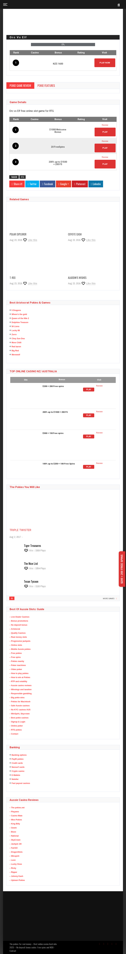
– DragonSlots (15, 852)
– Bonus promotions (18, 621)
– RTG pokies (15, 730)
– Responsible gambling (20, 693)
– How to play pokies (19, 673)
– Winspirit (14, 856)
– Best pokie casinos (19, 718)
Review (105, 125)
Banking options (19, 755)
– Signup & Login (17, 722)
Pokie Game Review (20, 85)
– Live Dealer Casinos (19, 617)
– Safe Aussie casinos (19, 706)
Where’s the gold (19, 314)
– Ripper (13, 872)
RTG (22, 177)
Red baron (16, 346)
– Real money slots (18, 637)
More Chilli (16, 342)
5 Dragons (16, 310)
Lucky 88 (16, 330)
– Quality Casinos (17, 633)
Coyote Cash (75, 234)
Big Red (15, 351)
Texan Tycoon (31, 581)
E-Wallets (16, 775)
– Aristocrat (14, 629)
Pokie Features (46, 85)
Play (88, 389)
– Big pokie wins (17, 697)
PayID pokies (18, 759)
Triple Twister (20, 530)
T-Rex (13, 278)
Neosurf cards (18, 767)
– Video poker (15, 669)
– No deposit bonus (18, 625)
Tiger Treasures (32, 545)
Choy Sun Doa (18, 338)
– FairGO (13, 848)
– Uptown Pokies (17, 880)
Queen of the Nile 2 (20, 318)
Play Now (105, 62)
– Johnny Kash (16, 876)
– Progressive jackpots (19, 641)
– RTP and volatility (18, 681)
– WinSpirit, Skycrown (19, 714)
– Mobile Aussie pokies (20, 649)
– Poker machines (17, 665)
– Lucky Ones (15, 864)
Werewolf (16, 355)
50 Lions (15, 326)
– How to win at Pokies (19, 677)
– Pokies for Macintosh (19, 701)
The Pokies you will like (25, 487)
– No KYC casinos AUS (19, 710)
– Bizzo (12, 832)
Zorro (14, 334)
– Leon (12, 860)
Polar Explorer (18, 234)
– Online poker (16, 726)
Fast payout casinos (21, 783)
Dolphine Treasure (20, 322)
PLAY (105, 132)
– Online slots (15, 645)
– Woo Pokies (15, 820)
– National (14, 836)
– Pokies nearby (16, 661)
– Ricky (12, 868)
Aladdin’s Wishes (77, 278)
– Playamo (14, 812)
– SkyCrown (15, 840)
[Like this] (30, 240)
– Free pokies (15, 653)
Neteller (15, 779)
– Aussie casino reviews (20, 685)
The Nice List (31, 563)
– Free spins (15, 657)
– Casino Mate (15, 816)
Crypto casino (18, 771)
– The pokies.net (17, 808)
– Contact (13, 734)
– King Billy (14, 824)
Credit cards (17, 763)
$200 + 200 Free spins (122, 569)
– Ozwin (13, 828)
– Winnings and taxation (20, 689)
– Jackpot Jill (15, 844)
